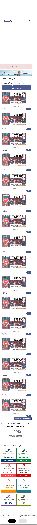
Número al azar (16, 88)
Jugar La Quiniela (24, 475)
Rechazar (22, 521)
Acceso (25, 20)
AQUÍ (23, 516)
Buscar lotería (16, 85)
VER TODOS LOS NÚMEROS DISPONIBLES (23, 418)
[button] (2, 74)
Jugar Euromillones (8, 460)
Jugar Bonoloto (24, 506)
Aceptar (12, 521)
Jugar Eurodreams (8, 506)
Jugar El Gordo (9, 475)
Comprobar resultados (16, 440)
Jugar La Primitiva (24, 460)
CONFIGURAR (31, 515)
